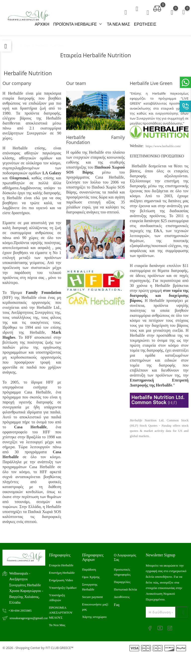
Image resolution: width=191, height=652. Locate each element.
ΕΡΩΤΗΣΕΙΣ (145, 24)
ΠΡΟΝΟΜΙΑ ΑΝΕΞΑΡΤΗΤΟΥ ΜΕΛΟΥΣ (60, 610)
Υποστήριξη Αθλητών (57, 595)
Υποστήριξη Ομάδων (63, 585)
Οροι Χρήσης (91, 575)
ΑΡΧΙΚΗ (42, 24)
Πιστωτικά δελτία (125, 587)
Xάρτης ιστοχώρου (94, 615)
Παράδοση (89, 567)
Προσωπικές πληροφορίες (122, 570)
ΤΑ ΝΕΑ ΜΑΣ (118, 24)
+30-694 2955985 (20, 608)
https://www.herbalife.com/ (163, 144)
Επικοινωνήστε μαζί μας (95, 604)
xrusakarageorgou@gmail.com (27, 616)
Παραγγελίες (122, 580)
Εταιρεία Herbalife (61, 563)
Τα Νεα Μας (57, 623)
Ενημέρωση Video (61, 578)
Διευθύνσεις (122, 595)
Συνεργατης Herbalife (89, 585)
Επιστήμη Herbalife (62, 571)
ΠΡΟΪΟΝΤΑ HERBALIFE (78, 24)
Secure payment (92, 595)
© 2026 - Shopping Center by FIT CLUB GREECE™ (37, 646)
